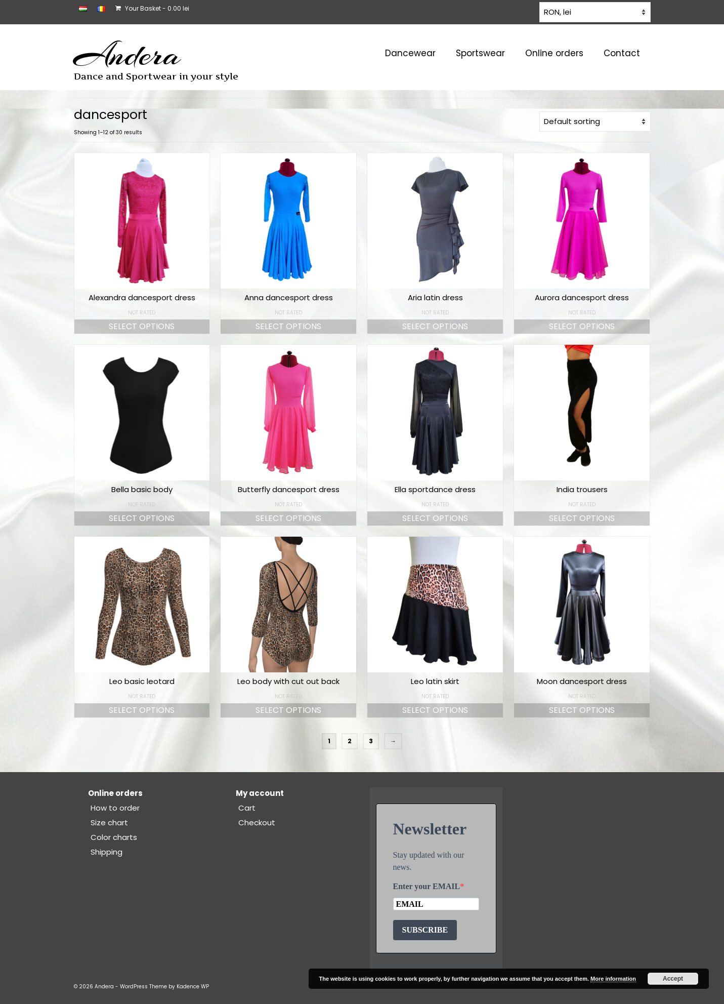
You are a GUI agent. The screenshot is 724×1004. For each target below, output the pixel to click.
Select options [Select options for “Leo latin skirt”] (435, 710)
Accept (673, 978)
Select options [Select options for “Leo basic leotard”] (142, 710)
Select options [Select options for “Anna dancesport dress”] (288, 326)
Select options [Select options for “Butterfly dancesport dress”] (288, 518)
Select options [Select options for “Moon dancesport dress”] (582, 710)
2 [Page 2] (350, 741)
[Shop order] (595, 121)
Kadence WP (193, 986)
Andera (127, 54)
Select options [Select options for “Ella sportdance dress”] (435, 518)
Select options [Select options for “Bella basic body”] (142, 518)
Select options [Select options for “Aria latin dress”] (435, 326)
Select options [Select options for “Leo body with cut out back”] (288, 710)
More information (613, 979)
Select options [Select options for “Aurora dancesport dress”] (582, 326)
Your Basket (152, 8)
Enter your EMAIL (426, 886)
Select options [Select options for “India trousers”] (582, 518)
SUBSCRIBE (425, 930)
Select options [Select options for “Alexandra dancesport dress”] (142, 326)
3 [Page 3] (371, 741)
